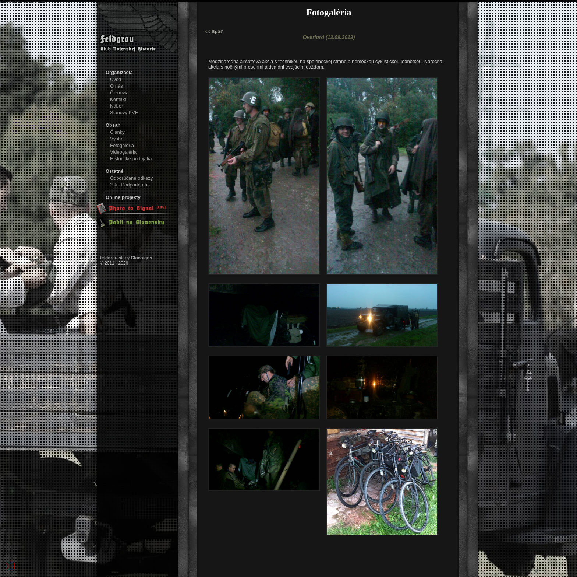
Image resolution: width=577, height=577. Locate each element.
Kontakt (118, 99)
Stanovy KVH (124, 112)
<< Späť (214, 31)
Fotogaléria (122, 145)
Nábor (116, 106)
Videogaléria (123, 152)
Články (117, 132)
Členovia (119, 92)
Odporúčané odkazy (131, 178)
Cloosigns (141, 257)
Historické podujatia (131, 158)
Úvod (115, 79)
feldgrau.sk (112, 257)
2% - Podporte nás (130, 185)
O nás (116, 86)
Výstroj (117, 138)
